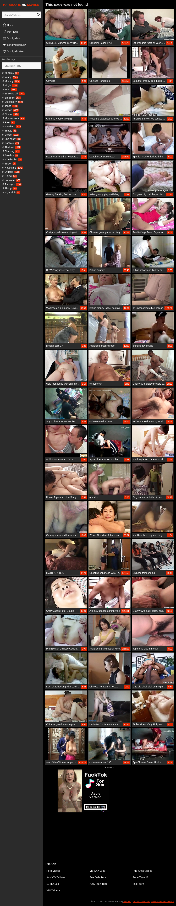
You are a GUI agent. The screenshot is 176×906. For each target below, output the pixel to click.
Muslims (10, 73)
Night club (11, 192)
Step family (12, 101)
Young (10, 77)
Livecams (11, 180)
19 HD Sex (52, 883)
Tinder (9, 163)
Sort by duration (13, 51)
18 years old (13, 93)
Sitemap (127, 901)
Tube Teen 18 (140, 877)
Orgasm (11, 171)
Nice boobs (12, 159)
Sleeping (11, 151)
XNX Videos (53, 890)
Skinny (10, 114)
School (10, 134)
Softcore (10, 143)
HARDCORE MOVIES (21, 5)
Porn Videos (53, 870)
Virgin (10, 85)
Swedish (10, 155)
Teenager (11, 184)
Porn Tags (10, 31)
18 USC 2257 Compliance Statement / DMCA (153, 901)
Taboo (10, 106)
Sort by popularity (14, 45)
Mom (9, 89)
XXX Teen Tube (98, 883)
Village (10, 110)
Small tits (11, 97)
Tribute (9, 130)
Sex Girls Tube (98, 877)
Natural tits (12, 167)
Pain (8, 122)
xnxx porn (138, 883)
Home (8, 25)
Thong (9, 188)
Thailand (11, 147)
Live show (11, 139)
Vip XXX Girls (97, 870)
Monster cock (13, 118)
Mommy (11, 81)
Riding (9, 176)
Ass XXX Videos (55, 877)
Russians (11, 126)
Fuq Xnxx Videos (142, 870)
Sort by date (11, 38)
